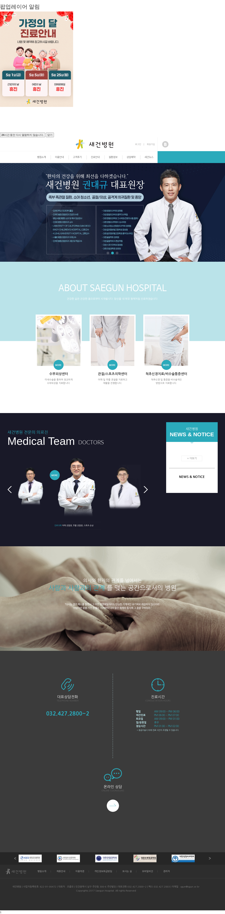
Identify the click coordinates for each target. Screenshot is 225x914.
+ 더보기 (192, 458)
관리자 (166, 871)
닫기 (49, 134)
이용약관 (79, 871)
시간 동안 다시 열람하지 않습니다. (22, 134)
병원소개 (41, 157)
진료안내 (95, 157)
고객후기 (77, 157)
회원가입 (151, 144)
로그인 (138, 144)
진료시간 (158, 697)
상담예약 (131, 157)
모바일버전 (147, 871)
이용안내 (59, 157)
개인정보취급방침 (103, 871)
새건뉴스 (149, 157)
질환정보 (113, 157)
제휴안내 (60, 871)
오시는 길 (127, 871)
